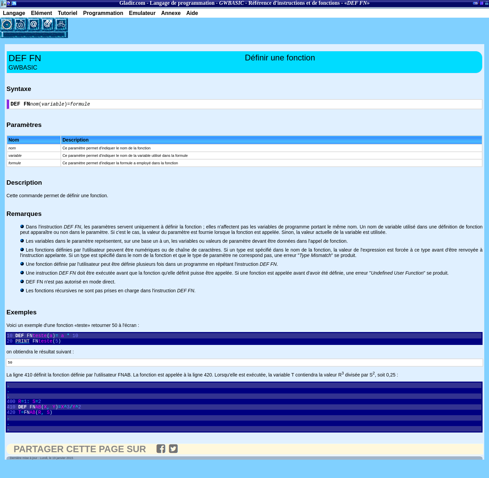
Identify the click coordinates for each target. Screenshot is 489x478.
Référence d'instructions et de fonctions (294, 3)
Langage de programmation (182, 3)
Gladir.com (132, 3)
